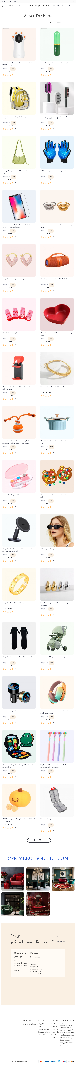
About (3, 1)
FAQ (14, 1)
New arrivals (58, 6)
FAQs (39, 1026)
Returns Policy (42, 1035)
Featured (69, 6)
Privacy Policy (55, 1032)
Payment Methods (43, 1029)
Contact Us (54, 1029)
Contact (9, 1)
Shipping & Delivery (44, 1032)
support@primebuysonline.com (32, 1024)
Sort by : (51, 22)
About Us (54, 1026)
